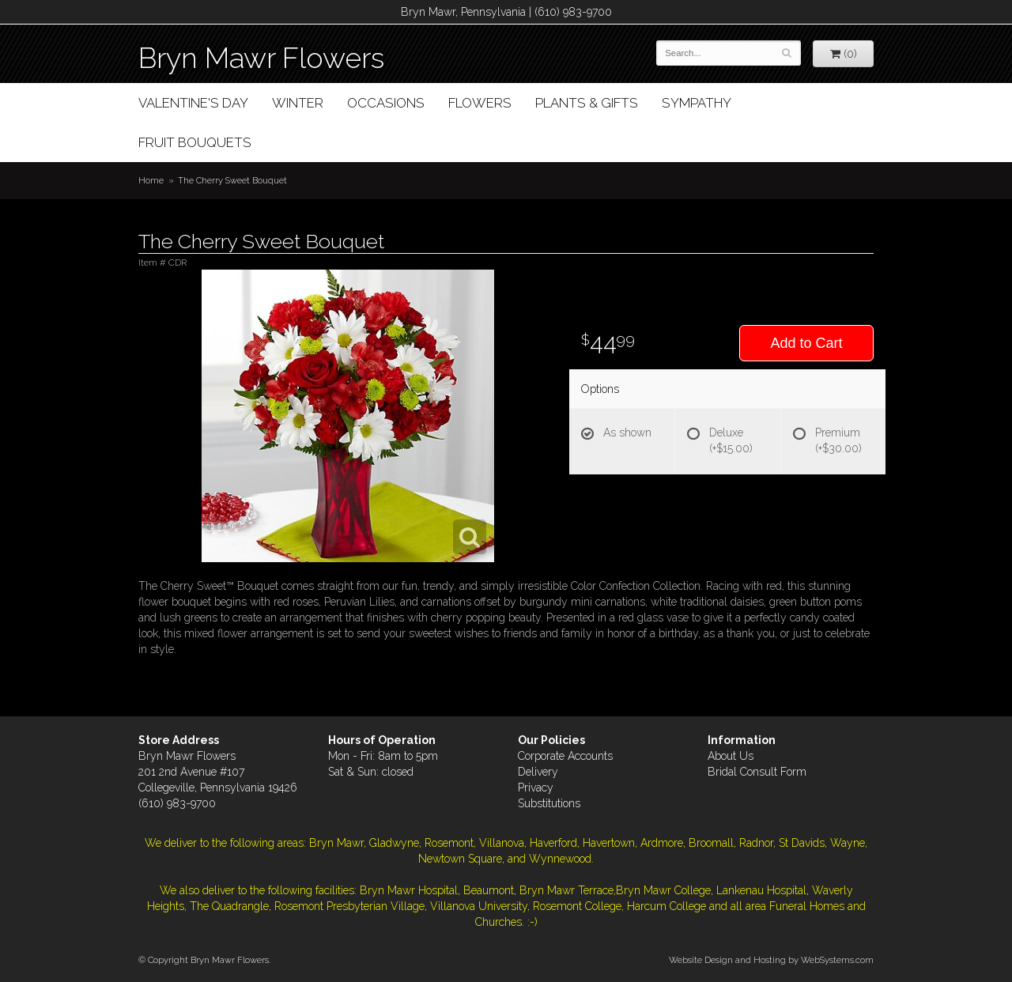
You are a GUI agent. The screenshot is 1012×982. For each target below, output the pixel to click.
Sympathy (696, 103)
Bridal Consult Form (757, 771)
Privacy (535, 787)
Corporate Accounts (565, 756)
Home (151, 180)
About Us (730, 756)
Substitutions (549, 803)
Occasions (386, 103)
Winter (297, 103)
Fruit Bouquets (194, 142)
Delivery (538, 771)
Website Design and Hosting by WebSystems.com (771, 959)
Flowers (480, 103)
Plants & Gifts (586, 103)
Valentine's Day (193, 103)
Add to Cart (806, 343)
